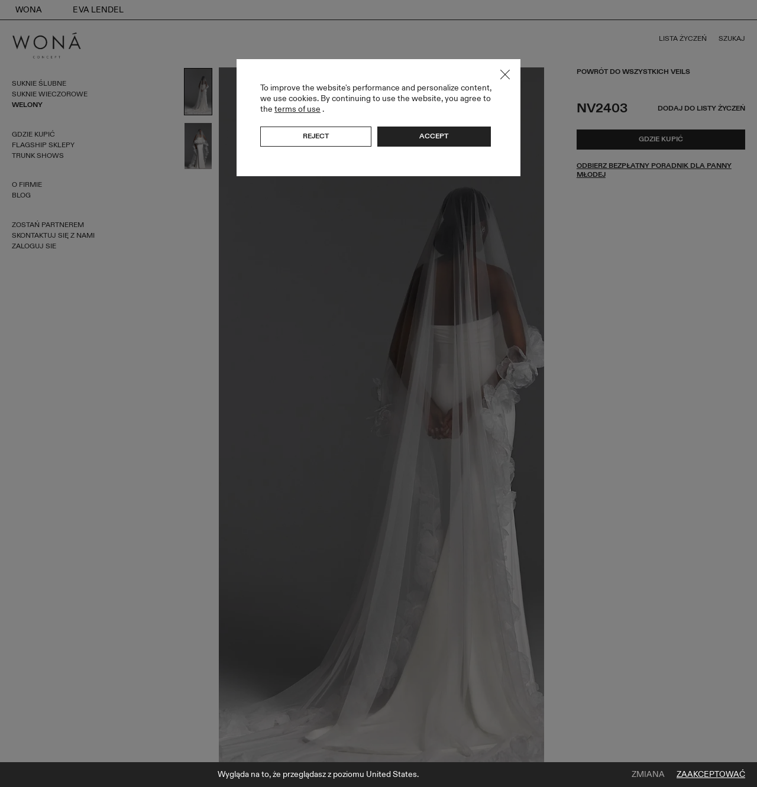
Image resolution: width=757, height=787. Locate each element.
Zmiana (648, 774)
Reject (316, 136)
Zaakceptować (711, 774)
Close (505, 74)
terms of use (297, 109)
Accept (433, 136)
